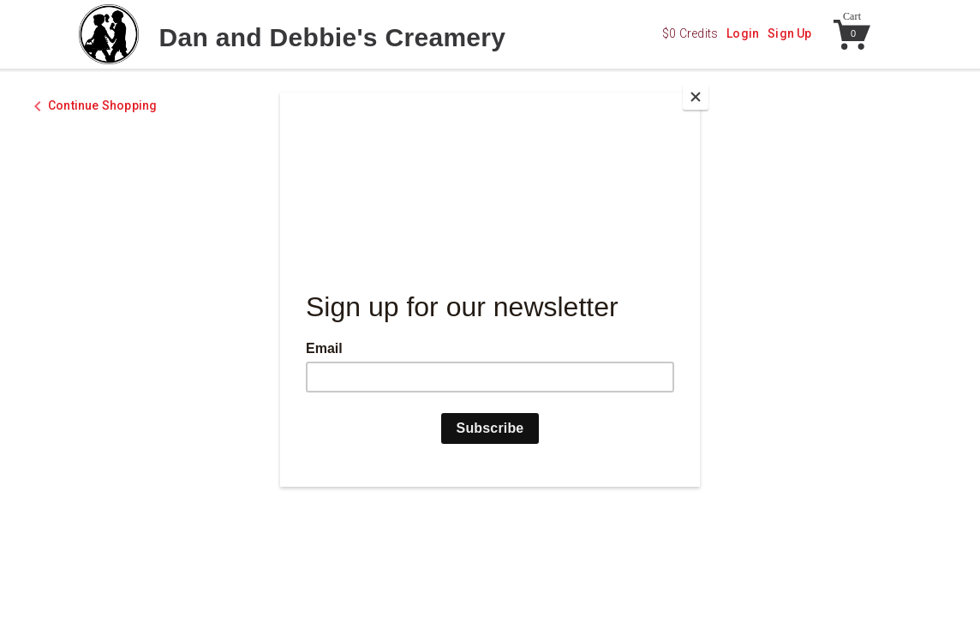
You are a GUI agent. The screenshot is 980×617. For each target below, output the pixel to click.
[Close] (695, 97)
